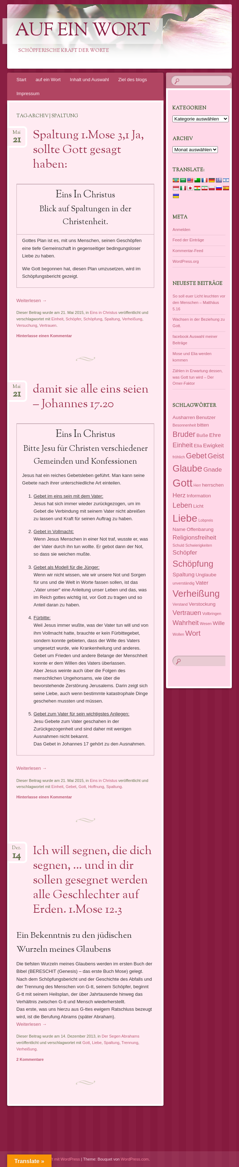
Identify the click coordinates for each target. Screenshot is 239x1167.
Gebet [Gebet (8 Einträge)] (196, 456)
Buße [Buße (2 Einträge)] (202, 435)
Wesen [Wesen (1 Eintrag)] (206, 623)
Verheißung (132, 319)
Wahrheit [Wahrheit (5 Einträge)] (185, 622)
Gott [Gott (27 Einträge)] (182, 483)
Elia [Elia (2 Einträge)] (198, 445)
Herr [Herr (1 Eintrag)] (197, 485)
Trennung (130, 1042)
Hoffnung (96, 786)
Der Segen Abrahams (120, 1036)
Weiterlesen (31, 300)
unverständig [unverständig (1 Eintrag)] (183, 583)
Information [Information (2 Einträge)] (199, 495)
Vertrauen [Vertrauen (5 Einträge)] (186, 612)
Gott (82, 786)
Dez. (16, 850)
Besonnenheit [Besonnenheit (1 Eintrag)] (184, 425)
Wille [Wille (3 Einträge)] (219, 623)
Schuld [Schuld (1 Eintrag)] (178, 545)
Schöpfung (92, 319)
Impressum (27, 93)
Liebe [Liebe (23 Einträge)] (184, 518)
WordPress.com (135, 1159)
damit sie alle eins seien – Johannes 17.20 (90, 397)
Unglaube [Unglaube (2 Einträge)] (206, 574)
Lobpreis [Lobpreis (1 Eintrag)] (205, 520)
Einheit (58, 319)
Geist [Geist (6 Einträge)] (216, 456)
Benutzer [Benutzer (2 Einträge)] (205, 417)
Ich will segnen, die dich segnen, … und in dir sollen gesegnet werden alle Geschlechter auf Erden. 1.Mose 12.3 (92, 881)
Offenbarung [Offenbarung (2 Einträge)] (200, 529)
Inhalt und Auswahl (89, 79)
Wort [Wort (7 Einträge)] (193, 633)
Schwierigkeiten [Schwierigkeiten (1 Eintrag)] (198, 545)
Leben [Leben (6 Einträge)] (182, 505)
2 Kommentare (30, 1059)
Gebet (70, 786)
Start (21, 79)
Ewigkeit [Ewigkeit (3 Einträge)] (213, 445)
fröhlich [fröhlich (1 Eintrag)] (178, 457)
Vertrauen (48, 325)
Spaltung (112, 319)
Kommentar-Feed (187, 250)
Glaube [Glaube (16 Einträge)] (187, 468)
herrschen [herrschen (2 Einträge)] (213, 485)
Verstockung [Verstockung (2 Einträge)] (202, 604)
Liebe (97, 1042)
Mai (17, 134)
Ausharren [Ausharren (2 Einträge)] (183, 417)
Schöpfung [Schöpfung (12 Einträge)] (192, 563)
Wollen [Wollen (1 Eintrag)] (178, 634)
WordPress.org (185, 261)
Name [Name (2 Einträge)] (178, 529)
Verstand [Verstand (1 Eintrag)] (179, 604)
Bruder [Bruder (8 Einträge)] (183, 434)
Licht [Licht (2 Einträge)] (198, 506)
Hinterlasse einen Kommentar (44, 336)
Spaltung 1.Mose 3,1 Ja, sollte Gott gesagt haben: (88, 150)
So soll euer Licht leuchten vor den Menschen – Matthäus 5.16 (198, 302)
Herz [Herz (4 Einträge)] (178, 495)
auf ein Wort (82, 31)
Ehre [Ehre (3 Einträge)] (215, 435)
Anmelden (181, 229)
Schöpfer (73, 319)
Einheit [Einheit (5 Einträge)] (182, 445)
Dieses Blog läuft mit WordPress (52, 1159)
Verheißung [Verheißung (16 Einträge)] (196, 594)
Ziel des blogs (132, 79)
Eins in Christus (103, 312)
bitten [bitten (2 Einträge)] (203, 425)
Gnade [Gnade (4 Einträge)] (212, 469)
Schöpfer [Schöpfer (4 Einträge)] (184, 552)
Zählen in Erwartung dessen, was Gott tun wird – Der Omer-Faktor (197, 377)
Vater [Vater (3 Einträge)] (201, 583)
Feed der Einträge (188, 240)
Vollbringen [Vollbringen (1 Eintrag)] (211, 613)
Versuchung (26, 325)
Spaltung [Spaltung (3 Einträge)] (183, 574)
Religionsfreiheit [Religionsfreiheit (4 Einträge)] (194, 537)
